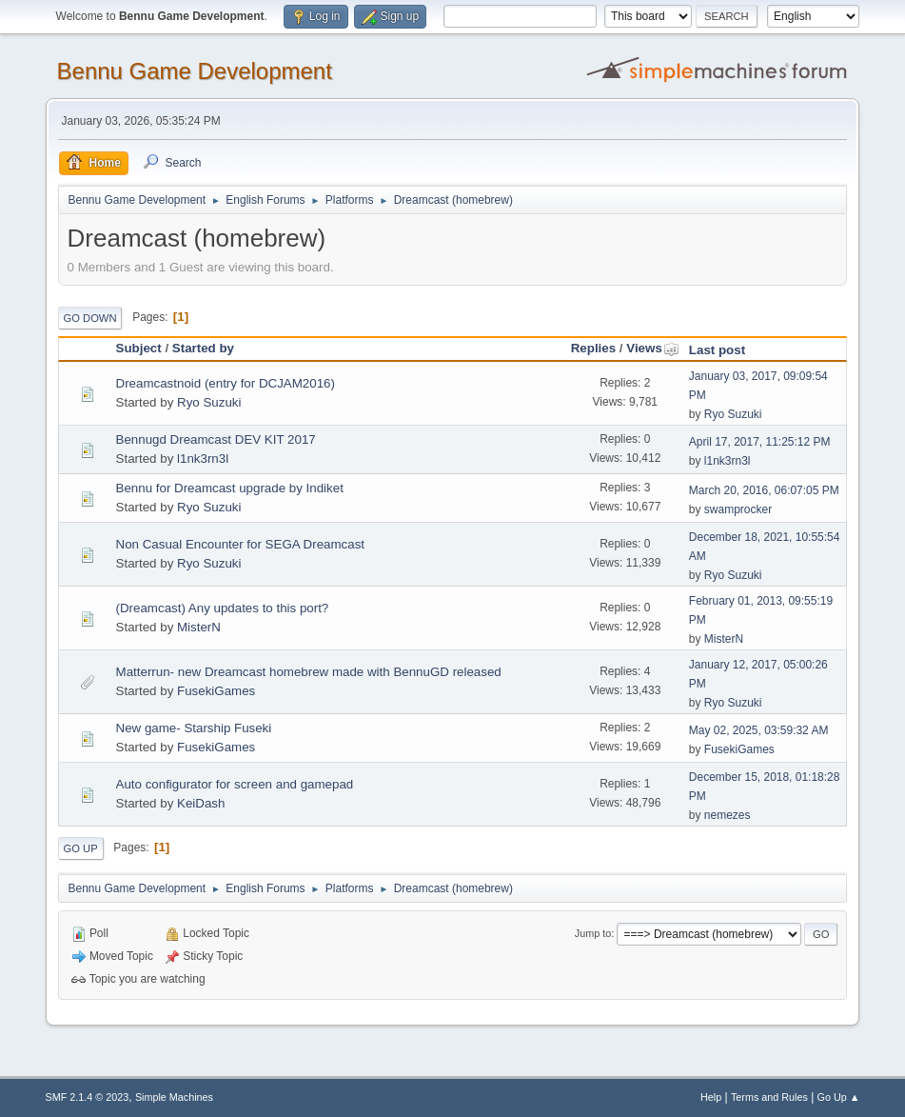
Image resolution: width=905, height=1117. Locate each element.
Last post (717, 350)
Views (652, 348)
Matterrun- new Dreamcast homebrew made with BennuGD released (309, 672)
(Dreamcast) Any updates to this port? (222, 608)
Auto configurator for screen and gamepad (235, 784)
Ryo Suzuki (209, 402)
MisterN (199, 627)
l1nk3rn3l (202, 458)
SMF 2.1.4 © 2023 (87, 1097)
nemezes (727, 815)
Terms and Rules (769, 1097)
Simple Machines (174, 1097)
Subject (139, 348)
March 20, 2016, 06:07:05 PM (764, 490)
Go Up (81, 848)
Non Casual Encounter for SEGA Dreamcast (240, 544)
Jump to (593, 933)
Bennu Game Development (194, 71)
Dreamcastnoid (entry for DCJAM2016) (225, 383)
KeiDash (201, 803)
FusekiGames (216, 691)
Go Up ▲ (838, 1097)
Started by (203, 348)
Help (710, 1097)
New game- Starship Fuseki (194, 728)
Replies (593, 348)
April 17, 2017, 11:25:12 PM (760, 442)
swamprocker (738, 509)
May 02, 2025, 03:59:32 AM (759, 730)
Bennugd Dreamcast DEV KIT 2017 (216, 439)
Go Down (90, 318)
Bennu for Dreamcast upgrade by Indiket (230, 488)
